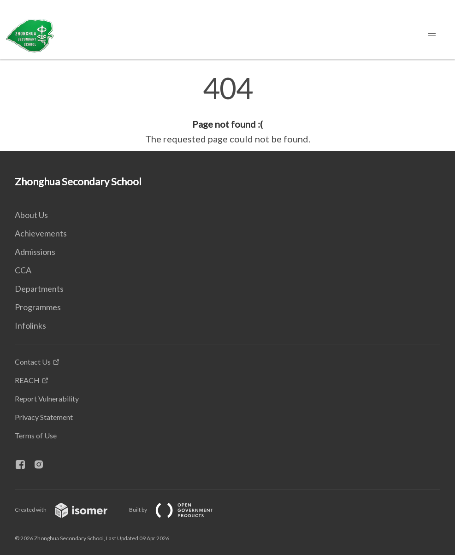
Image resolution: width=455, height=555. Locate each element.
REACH (27, 380)
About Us (31, 215)
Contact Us (33, 361)
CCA (23, 270)
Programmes (38, 307)
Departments (39, 288)
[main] (227, 109)
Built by (178, 509)
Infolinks (30, 325)
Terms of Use (36, 435)
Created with (68, 509)
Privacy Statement (44, 417)
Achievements (41, 233)
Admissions (35, 252)
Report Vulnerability (47, 398)
